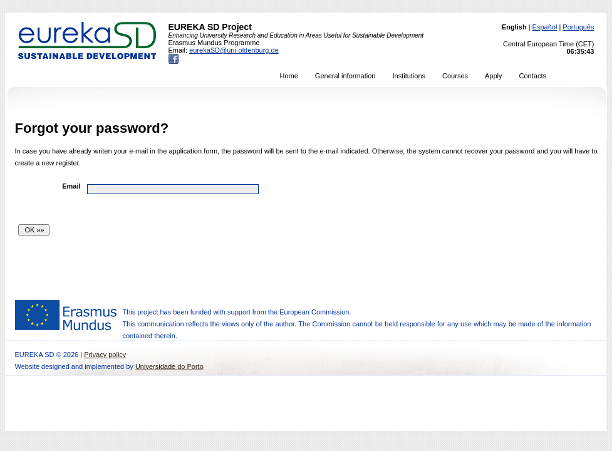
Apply (493, 76)
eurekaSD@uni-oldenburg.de (234, 50)
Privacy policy (105, 354)
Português (578, 27)
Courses (455, 76)
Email (71, 186)
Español (545, 27)
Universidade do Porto (169, 366)
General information (345, 76)
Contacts (532, 76)
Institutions (408, 76)
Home (289, 76)
